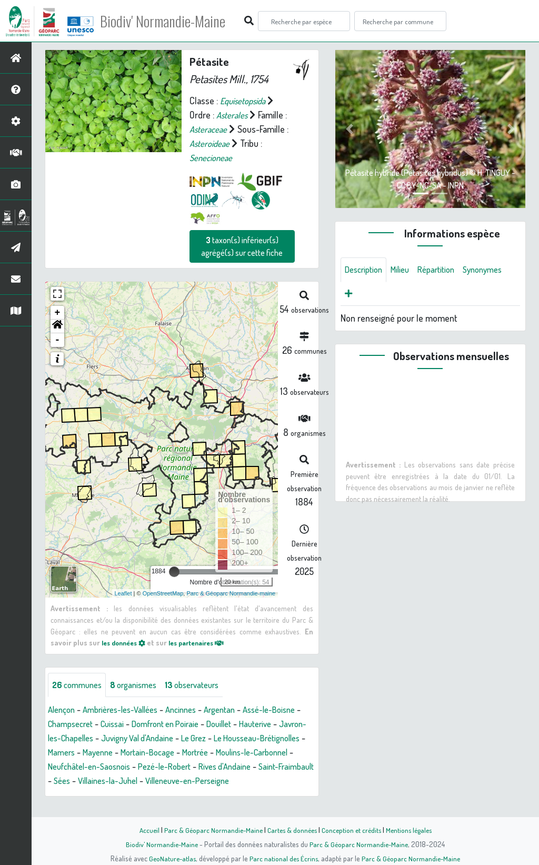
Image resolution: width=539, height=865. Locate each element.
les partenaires (205, 642)
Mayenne (196, 753)
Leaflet (123, 593)
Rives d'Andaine (110, 781)
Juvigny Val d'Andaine (221, 738)
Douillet (270, 724)
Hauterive (66, 738)
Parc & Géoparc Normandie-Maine (209, 829)
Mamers (157, 753)
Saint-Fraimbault (177, 781)
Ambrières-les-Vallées (127, 710)
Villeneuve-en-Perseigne (95, 795)
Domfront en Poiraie (210, 724)
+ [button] (58, 312)
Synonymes (366, 295)
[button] (57, 326)
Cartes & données (291, 829)
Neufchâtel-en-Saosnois (220, 767)
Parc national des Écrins (283, 858)
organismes (140, 685)
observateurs (205, 685)
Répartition (445, 270)
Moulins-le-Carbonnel (126, 767)
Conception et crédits (352, 829)
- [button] (58, 340)
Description (366, 270)
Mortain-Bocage (251, 753)
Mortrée (63, 767)
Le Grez (283, 738)
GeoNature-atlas (170, 858)
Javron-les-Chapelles (132, 738)
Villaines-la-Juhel (275, 781)
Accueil (143, 829)
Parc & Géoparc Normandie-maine (230, 593)
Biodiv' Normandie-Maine (173, 21)
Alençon (63, 710)
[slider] (174, 571)
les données (126, 642)
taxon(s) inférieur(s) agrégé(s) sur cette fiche (242, 246)
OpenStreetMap (163, 593)
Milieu (405, 270)
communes (79, 685)
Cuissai (152, 724)
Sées (225, 781)
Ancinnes (194, 710)
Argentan (236, 710)
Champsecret (106, 724)
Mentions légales (412, 829)
